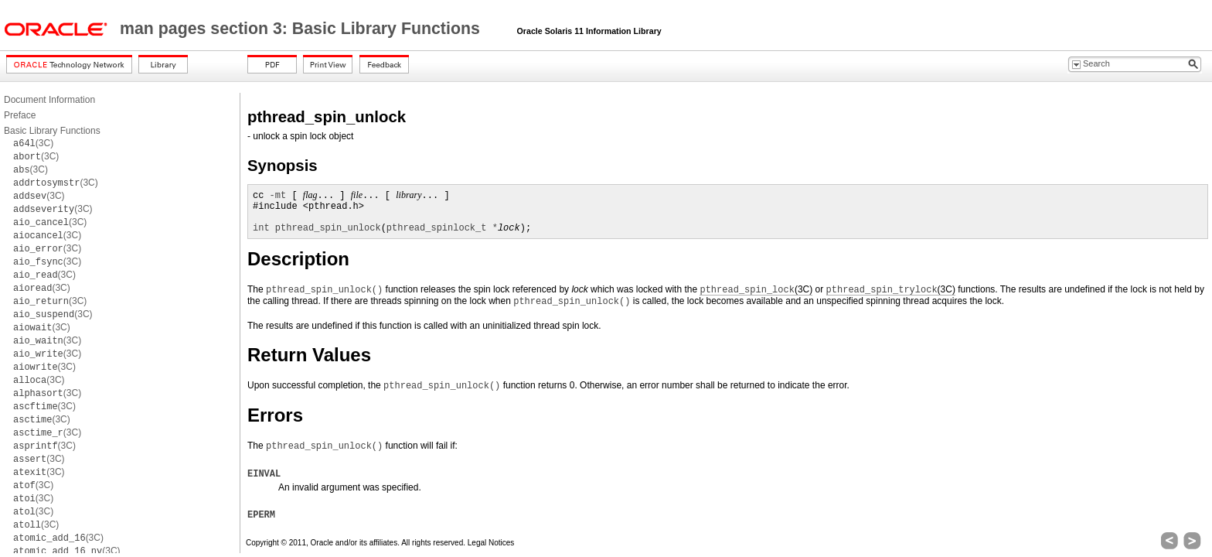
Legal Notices (491, 542)
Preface (20, 115)
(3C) (33, 143)
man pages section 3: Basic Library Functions (302, 28)
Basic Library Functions (52, 130)
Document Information (49, 99)
